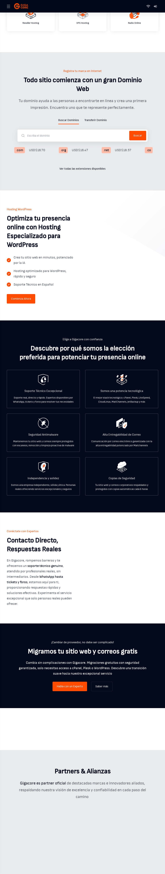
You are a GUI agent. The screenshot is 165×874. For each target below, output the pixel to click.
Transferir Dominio (95, 120)
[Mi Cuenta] (155, 6)
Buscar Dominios (68, 120)
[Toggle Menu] (8, 6)
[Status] (148, 6)
